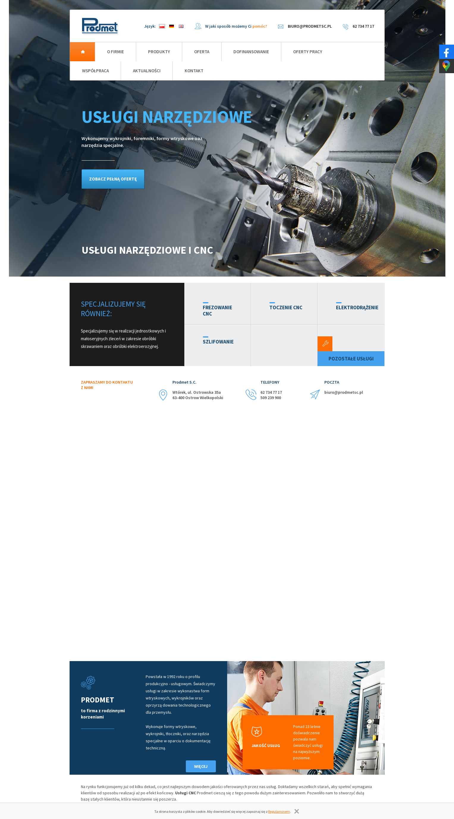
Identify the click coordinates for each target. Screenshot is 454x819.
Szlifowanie (218, 341)
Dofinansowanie (251, 51)
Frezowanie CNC (217, 310)
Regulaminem (279, 811)
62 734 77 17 (363, 26)
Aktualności (147, 70)
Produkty (159, 51)
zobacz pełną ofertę (113, 179)
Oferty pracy (307, 51)
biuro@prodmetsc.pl (310, 26)
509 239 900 (270, 397)
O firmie (115, 51)
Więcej (201, 766)
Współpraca (95, 70)
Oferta (201, 51)
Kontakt (194, 70)
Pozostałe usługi (351, 358)
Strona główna (82, 51)
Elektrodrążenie (357, 307)
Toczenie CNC (285, 307)
